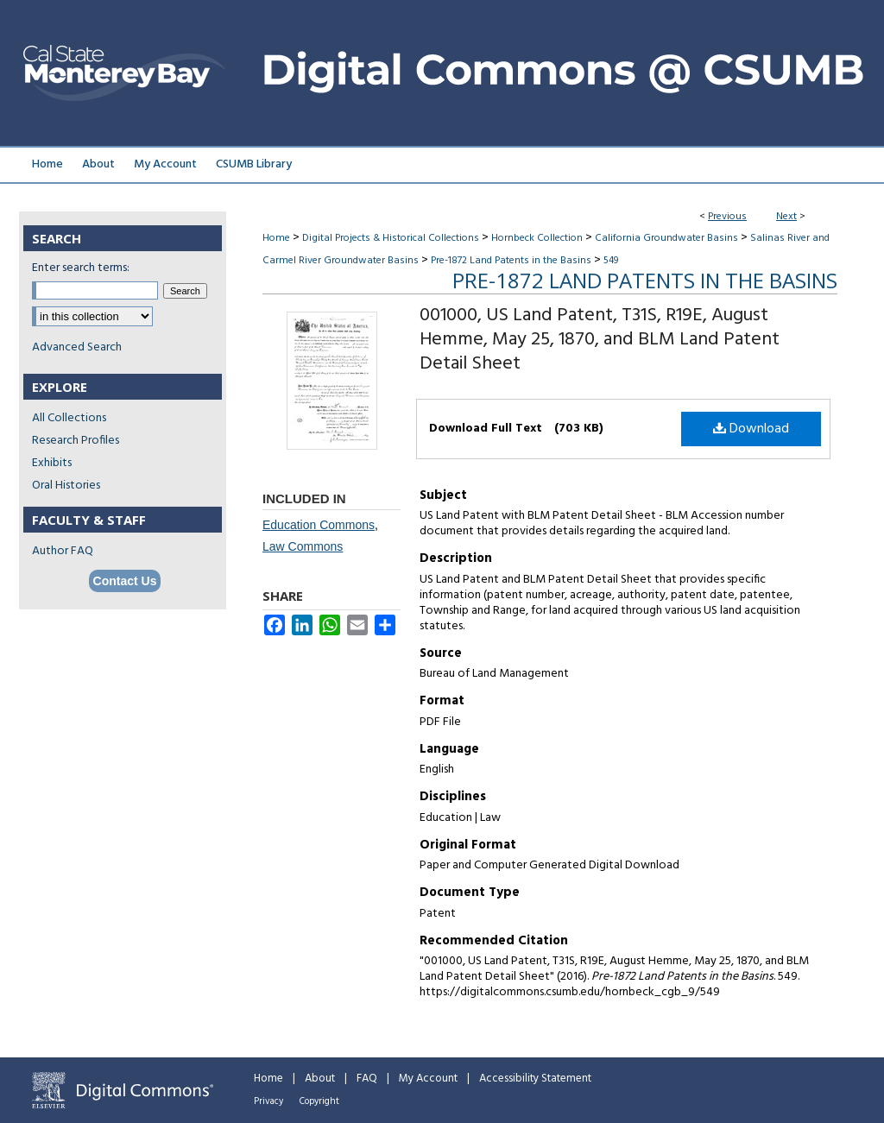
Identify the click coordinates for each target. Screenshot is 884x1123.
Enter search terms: (80, 268)
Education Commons (318, 525)
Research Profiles (75, 441)
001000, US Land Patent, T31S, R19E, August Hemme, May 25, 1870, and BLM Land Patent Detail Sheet (600, 339)
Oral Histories (66, 485)
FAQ (367, 1078)
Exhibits (52, 463)
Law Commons (302, 546)
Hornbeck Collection (537, 238)
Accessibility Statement (535, 1078)
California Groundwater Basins (666, 238)
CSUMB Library (254, 164)
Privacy (268, 1101)
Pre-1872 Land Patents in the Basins (511, 260)
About (320, 1078)
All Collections (69, 418)
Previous (727, 216)
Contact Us (125, 581)
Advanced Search (77, 347)
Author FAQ (62, 551)
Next (786, 216)
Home (276, 238)
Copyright (319, 1101)
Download (751, 429)
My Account (428, 1078)
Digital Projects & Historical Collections (390, 238)
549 (610, 260)
